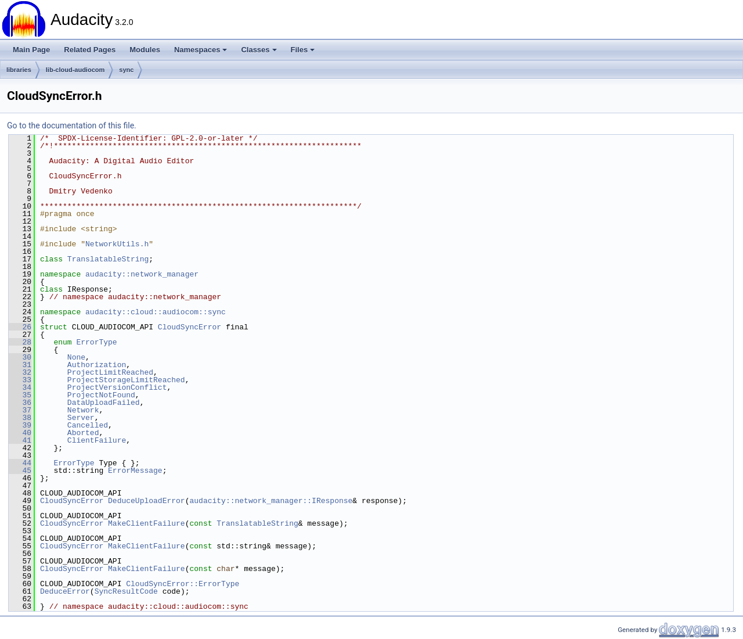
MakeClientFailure (146, 523)
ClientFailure (96, 440)
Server (81, 417)
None (76, 357)
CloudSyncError (189, 327)
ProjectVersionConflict (117, 387)
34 (20, 387)
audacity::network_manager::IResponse (270, 501)
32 (20, 372)
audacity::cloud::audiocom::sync (155, 312)
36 (20, 402)
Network (83, 410)
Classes (258, 49)
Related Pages (90, 49)
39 (20, 425)
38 (20, 417)
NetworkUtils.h (117, 244)
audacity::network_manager (142, 274)
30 (20, 357)
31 (20, 365)
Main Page (31, 49)
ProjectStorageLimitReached (126, 380)
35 (20, 395)
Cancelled (87, 425)
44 (20, 463)
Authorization (96, 365)
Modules (144, 49)
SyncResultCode (126, 591)
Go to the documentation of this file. (71, 125)
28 (20, 342)
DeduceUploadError (146, 501)
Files (303, 49)
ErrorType (96, 342)
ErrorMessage (135, 470)
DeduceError (65, 591)
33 (20, 380)
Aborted (83, 433)
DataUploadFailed (103, 402)
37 (20, 410)
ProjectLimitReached (110, 372)
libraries (18, 69)
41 (20, 440)
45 (20, 470)
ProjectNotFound (101, 395)
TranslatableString (108, 259)
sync (126, 69)
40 (20, 433)
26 (20, 327)
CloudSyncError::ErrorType (182, 584)
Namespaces (201, 49)
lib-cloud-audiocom (75, 69)
